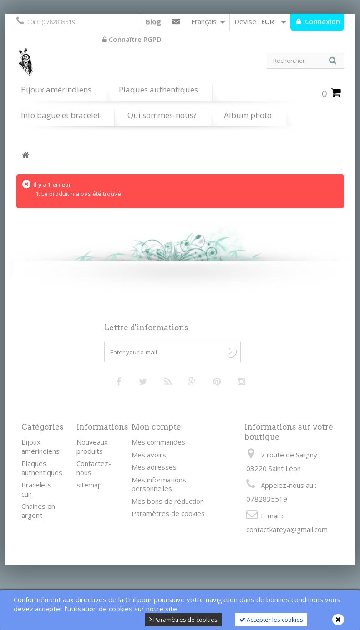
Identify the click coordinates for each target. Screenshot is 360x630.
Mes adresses (154, 466)
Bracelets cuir (36, 489)
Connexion (321, 21)
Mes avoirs (149, 454)
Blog (153, 21)
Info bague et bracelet (60, 115)
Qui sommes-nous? (162, 115)
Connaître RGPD (132, 39)
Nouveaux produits (92, 446)
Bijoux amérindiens (56, 89)
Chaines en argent (38, 511)
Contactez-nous (176, 23)
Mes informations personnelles (159, 484)
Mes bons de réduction (168, 501)
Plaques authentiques (158, 89)
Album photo (248, 115)
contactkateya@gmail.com (287, 529)
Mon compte (156, 426)
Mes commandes (158, 441)
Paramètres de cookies (183, 619)
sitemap (89, 484)
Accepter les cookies (271, 619)
